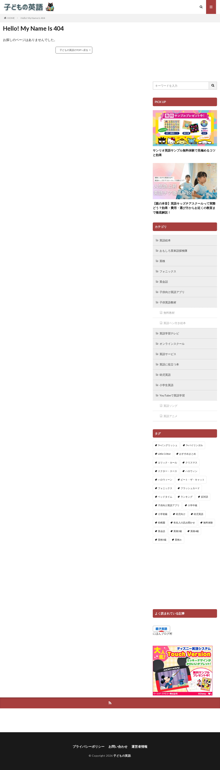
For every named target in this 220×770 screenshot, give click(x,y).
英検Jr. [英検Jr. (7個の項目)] (178, 539)
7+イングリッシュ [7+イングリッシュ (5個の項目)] (167, 445)
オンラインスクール (172, 343)
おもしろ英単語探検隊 (173, 250)
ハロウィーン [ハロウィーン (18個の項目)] (165, 479)
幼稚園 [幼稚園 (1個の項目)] (161, 522)
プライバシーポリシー (88, 746)
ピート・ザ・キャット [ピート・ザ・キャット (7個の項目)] (192, 479)
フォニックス (168, 271)
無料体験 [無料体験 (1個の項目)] (208, 522)
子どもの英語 (122, 755)
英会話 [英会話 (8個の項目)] (161, 531)
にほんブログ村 (162, 633)
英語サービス (168, 354)
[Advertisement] (185, 49)
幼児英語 (165, 374)
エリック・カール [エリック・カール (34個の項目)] (167, 462)
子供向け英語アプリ (172, 292)
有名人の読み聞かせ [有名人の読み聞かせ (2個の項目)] (184, 522)
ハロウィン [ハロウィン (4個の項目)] (191, 471)
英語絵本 (165, 240)
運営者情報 (139, 746)
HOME (11, 18)
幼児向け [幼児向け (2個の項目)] (180, 514)
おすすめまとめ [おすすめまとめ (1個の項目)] (187, 453)
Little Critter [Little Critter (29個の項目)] (164, 453)
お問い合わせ (118, 746)
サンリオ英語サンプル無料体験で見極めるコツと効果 (184, 153)
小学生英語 (166, 385)
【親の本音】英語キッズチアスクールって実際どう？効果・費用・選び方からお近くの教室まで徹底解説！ (184, 208)
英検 (162, 261)
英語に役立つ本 (169, 364)
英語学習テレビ (169, 333)
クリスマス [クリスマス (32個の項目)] (191, 462)
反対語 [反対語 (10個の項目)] (204, 496)
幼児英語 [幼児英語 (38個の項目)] (198, 514)
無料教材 (169, 312)
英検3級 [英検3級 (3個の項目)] (177, 531)
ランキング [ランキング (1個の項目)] (187, 496)
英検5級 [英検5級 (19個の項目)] (162, 539)
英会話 (164, 281)
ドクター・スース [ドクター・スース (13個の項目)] (167, 471)
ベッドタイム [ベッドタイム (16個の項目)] (165, 496)
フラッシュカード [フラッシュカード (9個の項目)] (190, 488)
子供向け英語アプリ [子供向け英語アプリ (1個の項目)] (168, 505)
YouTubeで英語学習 (172, 395)
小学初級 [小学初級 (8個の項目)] (162, 514)
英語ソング (170, 405)
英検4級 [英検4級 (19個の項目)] (194, 531)
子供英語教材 (168, 302)
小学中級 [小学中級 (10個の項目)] (192, 505)
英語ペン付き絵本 (175, 323)
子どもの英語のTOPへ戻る (74, 50)
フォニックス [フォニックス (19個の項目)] (165, 488)
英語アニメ (170, 416)
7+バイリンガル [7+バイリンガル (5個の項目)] (194, 445)
